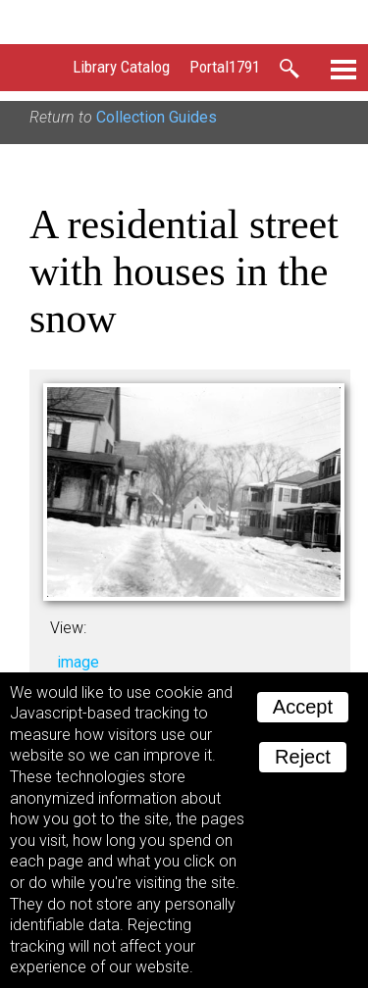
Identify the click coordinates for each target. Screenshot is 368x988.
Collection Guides (156, 117)
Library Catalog (121, 66)
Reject (303, 756)
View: (68, 627)
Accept (303, 706)
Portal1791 (224, 66)
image (78, 662)
